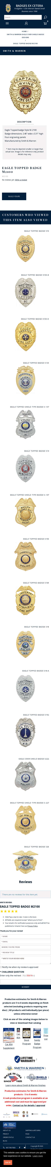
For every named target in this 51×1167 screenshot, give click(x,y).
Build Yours (14, 196)
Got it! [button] (7, 1162)
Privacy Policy (32, 926)
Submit (25, 987)
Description (24, 121)
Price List (46, 1034)
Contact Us (30, 1137)
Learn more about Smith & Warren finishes (25, 1085)
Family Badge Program (37, 1038)
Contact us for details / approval (29, 1105)
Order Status (8, 1137)
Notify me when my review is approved (20, 967)
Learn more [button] (38, 1156)
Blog (5, 1141)
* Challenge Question (12, 971)
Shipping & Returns (33, 1130)
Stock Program (26, 1036)
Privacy (6, 1134)
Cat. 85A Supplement (8, 1038)
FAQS (27, 1134)
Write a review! (21, 180)
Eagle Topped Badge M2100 (25, 43)
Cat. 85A (18, 1033)
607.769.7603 (9, 1147)
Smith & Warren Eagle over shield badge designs (25, 36)
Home (24, 31)
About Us (6, 1130)
